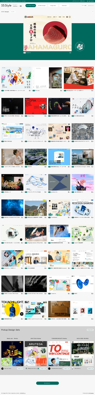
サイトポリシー (23, 393)
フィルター (13, 11)
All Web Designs (42, 5)
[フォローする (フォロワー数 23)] (66, 368)
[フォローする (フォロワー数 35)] (43, 368)
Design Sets (53, 5)
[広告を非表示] (92, 386)
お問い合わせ (82, 1)
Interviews (64, 5)
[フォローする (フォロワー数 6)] (90, 368)
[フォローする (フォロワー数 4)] (20, 368)
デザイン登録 (84, 5)
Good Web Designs (30, 5)
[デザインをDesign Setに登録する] (71, 52)
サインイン (91, 5)
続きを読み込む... (47, 383)
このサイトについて (75, 1)
